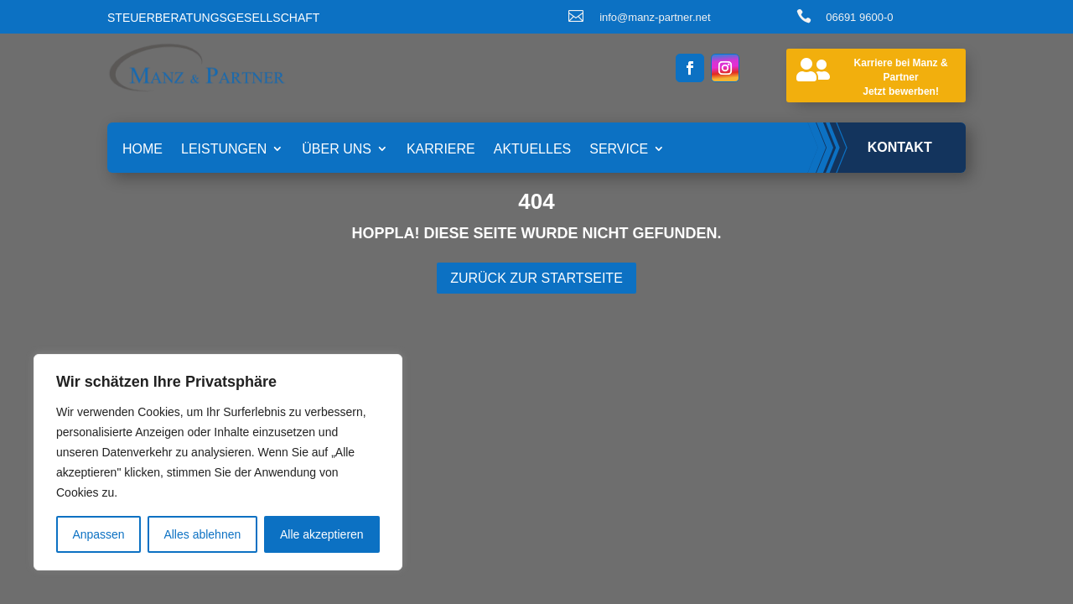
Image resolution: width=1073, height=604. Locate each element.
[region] (218, 462)
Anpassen (98, 534)
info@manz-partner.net (654, 17)
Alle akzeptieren (322, 534)
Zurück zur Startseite (536, 278)
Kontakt (900, 147)
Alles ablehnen (202, 534)
